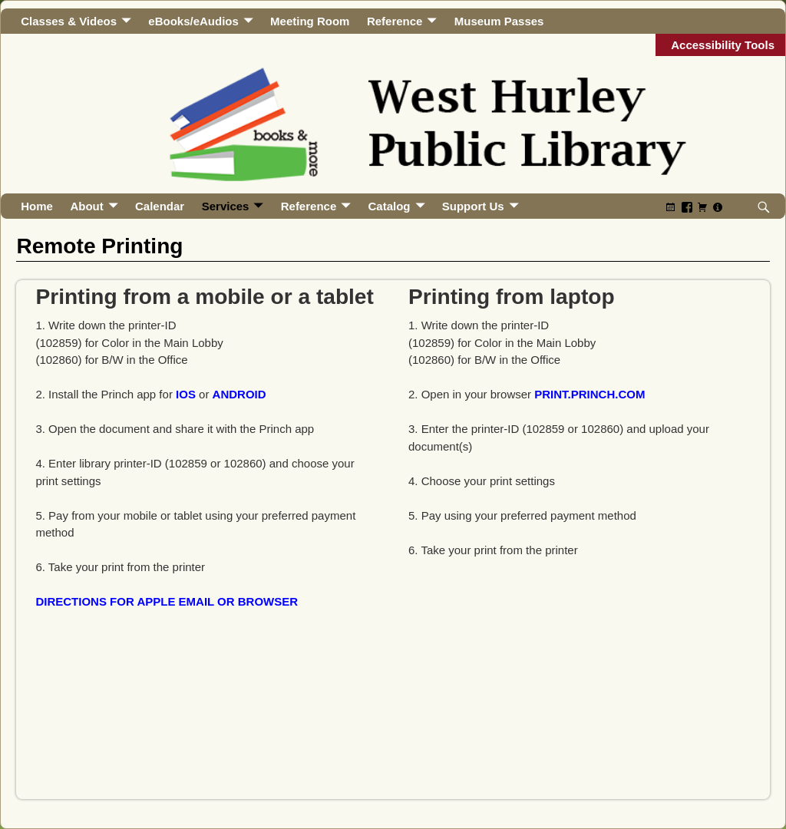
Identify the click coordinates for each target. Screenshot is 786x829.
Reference (395, 21)
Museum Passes (499, 21)
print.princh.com (589, 394)
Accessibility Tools (722, 44)
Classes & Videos (69, 21)
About (86, 206)
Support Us (473, 206)
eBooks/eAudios (193, 21)
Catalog (389, 206)
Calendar (159, 206)
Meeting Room (309, 21)
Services (225, 206)
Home (37, 206)
